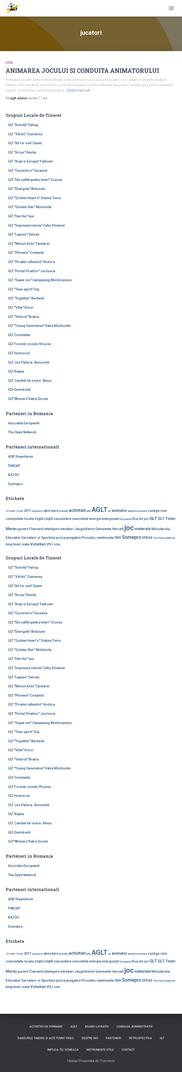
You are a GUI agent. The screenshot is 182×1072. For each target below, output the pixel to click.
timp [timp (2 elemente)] (9, 544)
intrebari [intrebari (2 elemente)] (67, 529)
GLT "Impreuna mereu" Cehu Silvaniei (36, 225)
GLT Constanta (19, 335)
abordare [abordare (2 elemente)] (51, 511)
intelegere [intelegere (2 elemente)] (52, 529)
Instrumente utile (100, 1049)
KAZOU (13, 475)
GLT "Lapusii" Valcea (23, 234)
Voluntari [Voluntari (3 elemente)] (38, 544)
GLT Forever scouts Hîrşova (29, 344)
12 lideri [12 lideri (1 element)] (10, 511)
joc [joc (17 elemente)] (129, 528)
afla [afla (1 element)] (88, 511)
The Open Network (22, 432)
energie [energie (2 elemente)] (95, 519)
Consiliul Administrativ (135, 1026)
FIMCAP (14, 466)
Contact (128, 1049)
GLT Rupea (16, 371)
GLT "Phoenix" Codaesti (26, 253)
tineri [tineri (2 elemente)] (17, 544)
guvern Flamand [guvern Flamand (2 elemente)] (30, 529)
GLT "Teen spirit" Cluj (23, 289)
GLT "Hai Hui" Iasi (21, 216)
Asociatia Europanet (23, 423)
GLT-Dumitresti (19, 389)
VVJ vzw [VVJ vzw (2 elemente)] (53, 544)
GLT (162, 1038)
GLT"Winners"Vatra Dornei (28, 399)
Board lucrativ (97, 1026)
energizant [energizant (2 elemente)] (110, 519)
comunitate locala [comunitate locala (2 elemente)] (20, 519)
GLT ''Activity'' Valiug (23, 125)
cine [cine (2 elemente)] (163, 511)
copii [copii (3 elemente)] (39, 518)
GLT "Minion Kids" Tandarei (29, 244)
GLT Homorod (19, 353)
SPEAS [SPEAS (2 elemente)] (147, 538)
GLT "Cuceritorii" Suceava (27, 170)
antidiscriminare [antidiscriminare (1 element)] (137, 511)
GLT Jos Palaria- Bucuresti (28, 362)
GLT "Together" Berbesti (26, 298)
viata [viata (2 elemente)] (25, 544)
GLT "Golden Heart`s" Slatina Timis (34, 198)
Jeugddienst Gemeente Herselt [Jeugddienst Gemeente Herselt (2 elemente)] (98, 529)
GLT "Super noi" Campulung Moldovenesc (40, 280)
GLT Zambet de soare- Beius (30, 380)
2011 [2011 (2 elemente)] (28, 511)
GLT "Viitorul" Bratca (23, 317)
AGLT (73, 1026)
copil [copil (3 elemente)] (48, 518)
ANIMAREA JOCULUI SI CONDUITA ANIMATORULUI (82, 71)
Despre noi (90, 1038)
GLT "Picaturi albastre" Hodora (31, 262)
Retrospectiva (140, 1038)
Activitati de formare (46, 1026)
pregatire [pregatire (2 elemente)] (73, 538)
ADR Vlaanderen (20, 456)
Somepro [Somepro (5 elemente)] (131, 537)
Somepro (15, 484)
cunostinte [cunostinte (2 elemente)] (80, 519)
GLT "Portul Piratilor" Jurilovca (31, 271)
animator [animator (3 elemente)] (119, 510)
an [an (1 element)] (109, 511)
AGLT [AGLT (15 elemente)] (99, 510)
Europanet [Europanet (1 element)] (125, 519)
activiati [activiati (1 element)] (63, 511)
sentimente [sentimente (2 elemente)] (105, 538)
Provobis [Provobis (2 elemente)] (89, 538)
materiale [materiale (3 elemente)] (142, 529)
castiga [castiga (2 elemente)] (153, 511)
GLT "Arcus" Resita (22, 152)
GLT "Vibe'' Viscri (20, 307)
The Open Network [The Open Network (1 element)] (164, 538)
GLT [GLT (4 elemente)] (153, 518)
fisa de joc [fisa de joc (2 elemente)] (140, 519)
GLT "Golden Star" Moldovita (29, 207)
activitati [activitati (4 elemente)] (77, 510)
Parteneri (113, 1038)
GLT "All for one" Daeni (25, 143)
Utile (9, 62)
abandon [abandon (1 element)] (37, 511)
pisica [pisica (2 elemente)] (61, 538)
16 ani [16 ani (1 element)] (19, 511)
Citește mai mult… (79, 90)
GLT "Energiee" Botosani (26, 189)
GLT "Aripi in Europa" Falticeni (30, 161)
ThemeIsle (107, 1061)
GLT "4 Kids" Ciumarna (25, 134)
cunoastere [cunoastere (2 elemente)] (62, 519)
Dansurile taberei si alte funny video (46, 1038)
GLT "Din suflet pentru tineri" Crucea (35, 180)
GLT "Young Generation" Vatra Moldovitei (39, 326)
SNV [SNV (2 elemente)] (117, 538)
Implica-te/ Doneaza (63, 1049)
